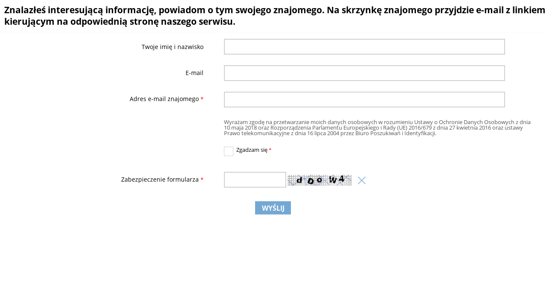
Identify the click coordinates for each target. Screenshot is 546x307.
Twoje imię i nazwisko (172, 47)
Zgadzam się (248, 150)
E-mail (194, 73)
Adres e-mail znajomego (104, 99)
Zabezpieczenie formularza (104, 180)
